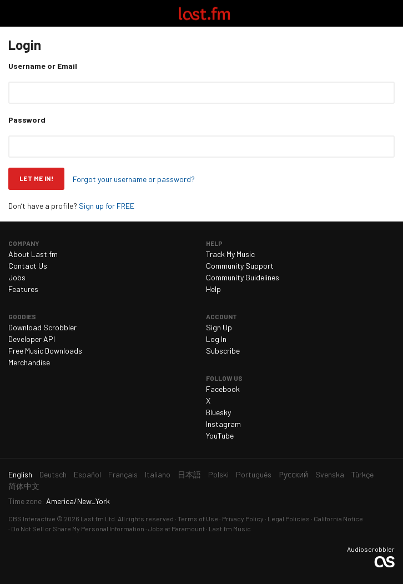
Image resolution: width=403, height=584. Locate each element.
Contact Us (27, 265)
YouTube (220, 435)
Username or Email (42, 66)
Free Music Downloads (45, 350)
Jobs (17, 277)
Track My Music (230, 254)
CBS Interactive (32, 518)
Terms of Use (198, 518)
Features (23, 289)
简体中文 (23, 486)
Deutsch (53, 474)
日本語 (189, 474)
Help (213, 289)
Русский (293, 474)
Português (253, 474)
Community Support (240, 265)
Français (123, 474)
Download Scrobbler (42, 327)
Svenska (329, 474)
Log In (216, 339)
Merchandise (29, 362)
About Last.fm (33, 254)
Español (87, 474)
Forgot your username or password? (134, 179)
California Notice (338, 518)
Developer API (31, 339)
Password (27, 119)
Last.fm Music (230, 528)
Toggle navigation (13, 13)
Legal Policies (289, 518)
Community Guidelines (242, 277)
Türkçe (362, 474)
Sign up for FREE (106, 205)
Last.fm (204, 13)
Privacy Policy (243, 518)
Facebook (223, 389)
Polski (218, 474)
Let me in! (36, 178)
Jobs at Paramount (176, 528)
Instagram (223, 424)
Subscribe (223, 350)
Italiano (157, 474)
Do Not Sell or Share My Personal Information (77, 528)
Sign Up (219, 327)
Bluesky (218, 412)
